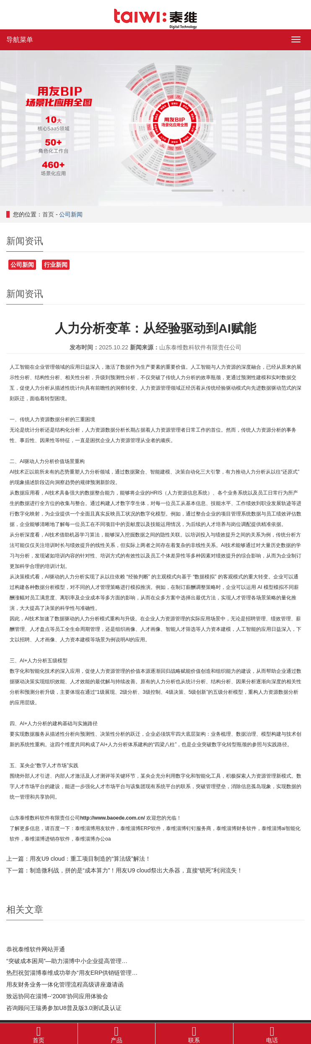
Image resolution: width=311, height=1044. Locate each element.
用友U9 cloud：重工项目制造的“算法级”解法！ (90, 858)
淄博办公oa (98, 839)
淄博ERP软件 (145, 828)
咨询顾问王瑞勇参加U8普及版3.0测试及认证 (64, 1008)
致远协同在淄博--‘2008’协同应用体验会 (57, 996)
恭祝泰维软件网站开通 (35, 949)
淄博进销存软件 (52, 839)
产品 (117, 1033)
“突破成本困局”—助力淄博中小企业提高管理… (66, 961)
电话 (272, 1033)
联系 (194, 1033)
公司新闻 (71, 214)
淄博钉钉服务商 (193, 828)
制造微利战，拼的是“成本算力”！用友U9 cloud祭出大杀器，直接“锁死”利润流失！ (136, 870)
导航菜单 (19, 39)
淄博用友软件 (100, 828)
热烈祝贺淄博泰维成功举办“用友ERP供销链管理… (71, 972)
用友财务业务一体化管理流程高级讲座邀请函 (65, 984)
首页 (48, 214)
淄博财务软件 (241, 828)
